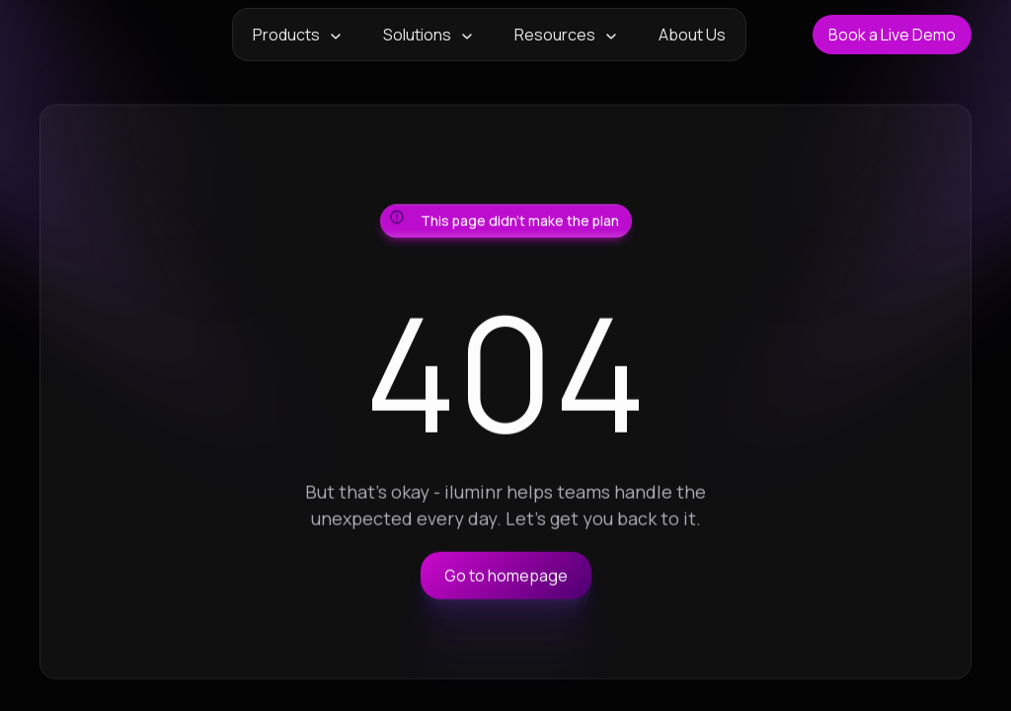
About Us (692, 34)
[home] (102, 34)
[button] (298, 34)
